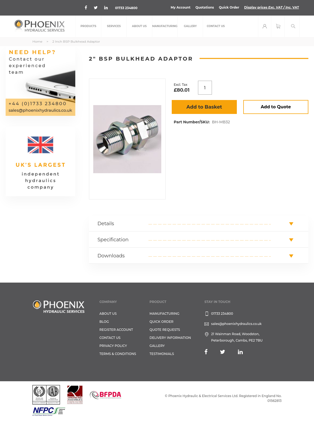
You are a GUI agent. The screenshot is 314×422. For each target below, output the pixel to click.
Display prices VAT (271, 7)
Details (106, 224)
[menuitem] (88, 26)
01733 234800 (126, 8)
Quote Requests (164, 330)
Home (37, 41)
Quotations (204, 7)
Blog (104, 322)
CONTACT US (110, 338)
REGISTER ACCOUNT (116, 330)
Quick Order (228, 7)
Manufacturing (164, 314)
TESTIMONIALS (161, 354)
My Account (180, 7)
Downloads (111, 256)
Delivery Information (170, 338)
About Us (108, 314)
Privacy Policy (113, 346)
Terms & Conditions (117, 354)
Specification (113, 240)
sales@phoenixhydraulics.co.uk (236, 324)
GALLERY (157, 346)
